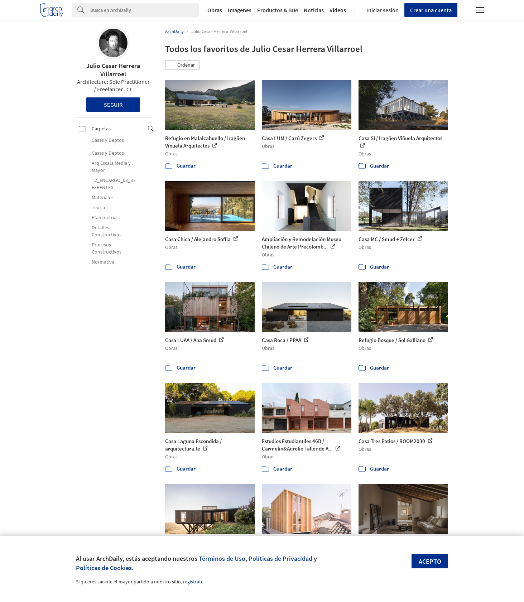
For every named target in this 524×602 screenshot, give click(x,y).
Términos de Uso (222, 558)
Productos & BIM (277, 10)
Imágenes (239, 10)
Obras (214, 10)
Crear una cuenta (431, 10)
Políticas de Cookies (104, 568)
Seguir (113, 104)
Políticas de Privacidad (280, 558)
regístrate (193, 581)
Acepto (430, 561)
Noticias (314, 10)
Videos (338, 10)
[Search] (144, 10)
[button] (182, 65)
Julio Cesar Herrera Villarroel (113, 70)
